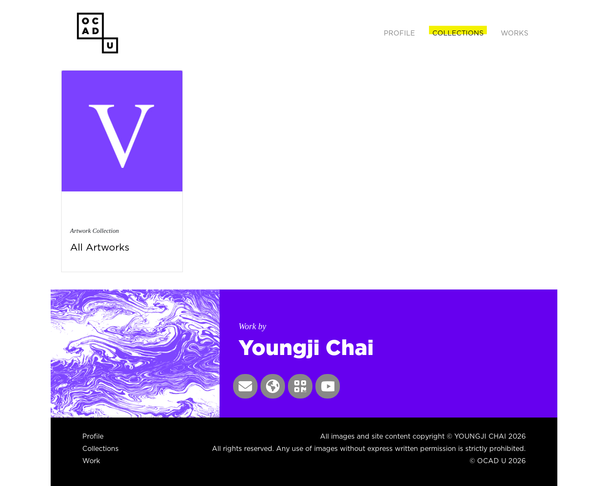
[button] (245, 386)
